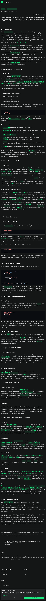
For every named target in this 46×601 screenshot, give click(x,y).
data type (28, 168)
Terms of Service (5, 585)
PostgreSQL (4, 455)
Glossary (3, 9)
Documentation (4, 574)
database (27, 51)
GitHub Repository (5, 571)
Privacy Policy (4, 582)
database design (21, 42)
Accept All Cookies (34, 597)
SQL (21, 32)
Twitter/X (3, 576)
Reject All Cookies (12, 597)
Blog (23, 571)
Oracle (3, 486)
